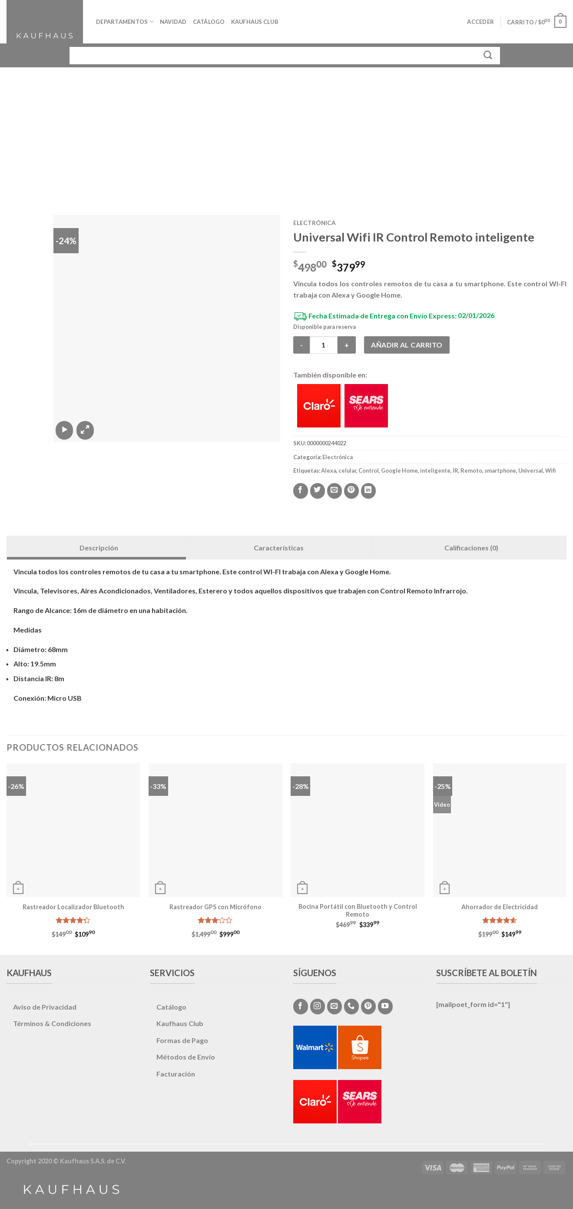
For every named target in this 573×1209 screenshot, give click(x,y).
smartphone (500, 470)
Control (368, 470)
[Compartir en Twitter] (317, 491)
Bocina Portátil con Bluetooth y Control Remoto (357, 910)
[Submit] (488, 55)
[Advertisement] (286, 132)
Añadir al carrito (406, 345)
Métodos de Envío (185, 1057)
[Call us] (351, 1006)
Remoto (471, 470)
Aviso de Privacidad (44, 1007)
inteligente (435, 470)
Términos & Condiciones (52, 1023)
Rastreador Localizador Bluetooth (73, 907)
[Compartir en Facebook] (300, 491)
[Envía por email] (334, 491)
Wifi (550, 470)
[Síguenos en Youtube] (385, 1006)
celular (347, 470)
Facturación (175, 1074)
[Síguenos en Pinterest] (368, 1006)
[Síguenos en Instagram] (317, 1006)
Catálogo (209, 21)
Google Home (399, 470)
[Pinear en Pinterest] (351, 491)
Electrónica (314, 222)
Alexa (328, 470)
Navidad (173, 21)
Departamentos (125, 21)
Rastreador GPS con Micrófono (215, 907)
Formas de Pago (182, 1040)
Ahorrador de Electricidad (499, 907)
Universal (530, 470)
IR (455, 470)
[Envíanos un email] (334, 1006)
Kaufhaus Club (254, 21)
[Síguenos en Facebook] (300, 1006)
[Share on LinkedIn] (368, 491)
